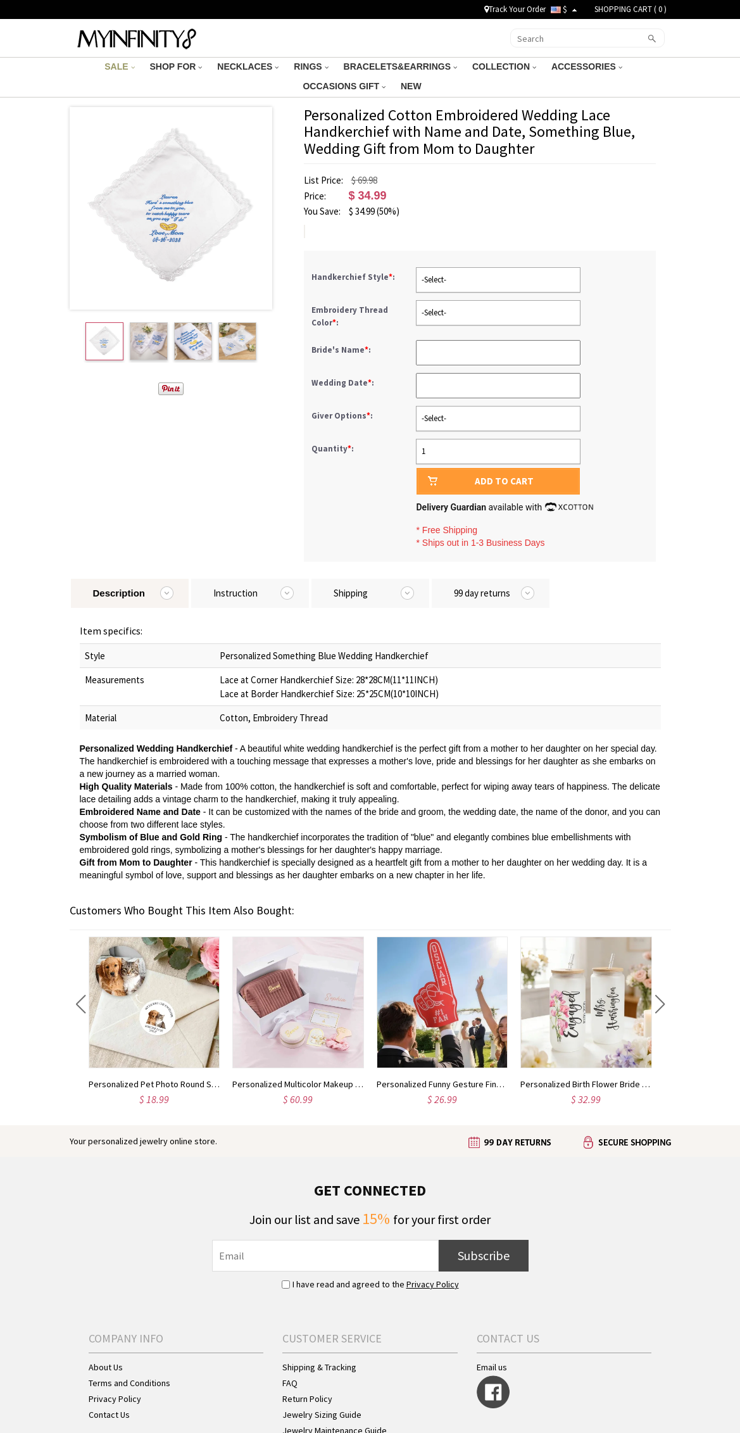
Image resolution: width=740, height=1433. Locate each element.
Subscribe (484, 1255)
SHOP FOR (176, 66)
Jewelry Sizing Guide (321, 1414)
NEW (412, 86)
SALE (119, 66)
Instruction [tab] (235, 593)
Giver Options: (343, 415)
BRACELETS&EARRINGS (400, 66)
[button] (81, 1004)
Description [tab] (119, 593)
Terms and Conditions (129, 1383)
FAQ (290, 1383)
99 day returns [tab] (482, 593)
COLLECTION (504, 66)
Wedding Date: (343, 382)
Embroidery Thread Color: (349, 316)
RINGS (311, 66)
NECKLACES (248, 66)
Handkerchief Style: (354, 277)
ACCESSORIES (586, 66)
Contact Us (109, 1414)
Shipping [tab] (351, 593)
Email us (492, 1367)
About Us (106, 1367)
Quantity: (332, 448)
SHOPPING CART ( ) (630, 9)
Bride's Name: (342, 349)
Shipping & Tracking (319, 1367)
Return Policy (307, 1399)
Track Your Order (515, 9)
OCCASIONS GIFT (344, 86)
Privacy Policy (432, 1284)
